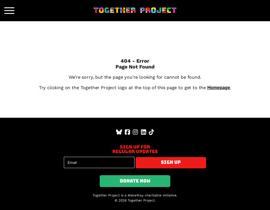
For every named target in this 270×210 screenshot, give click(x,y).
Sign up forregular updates (135, 149)
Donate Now (135, 181)
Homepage (218, 87)
